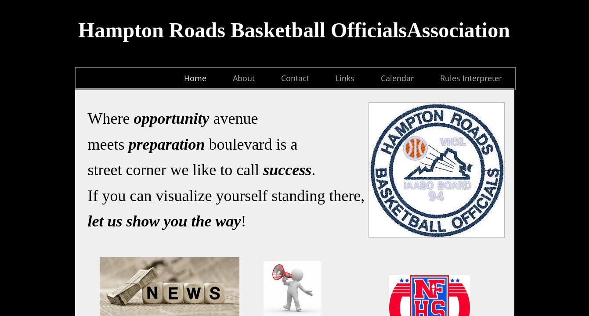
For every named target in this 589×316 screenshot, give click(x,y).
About (244, 78)
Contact (295, 78)
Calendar (397, 78)
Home (195, 78)
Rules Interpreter (471, 78)
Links (345, 78)
